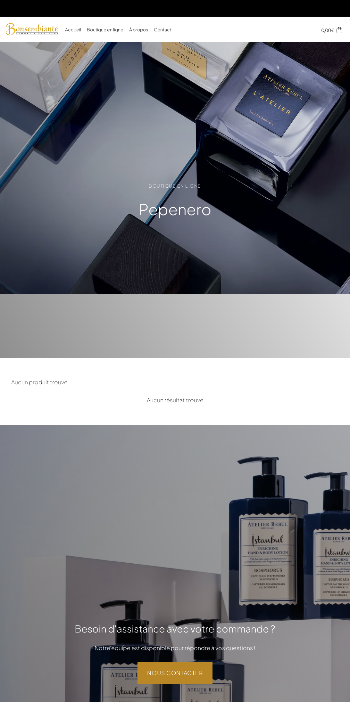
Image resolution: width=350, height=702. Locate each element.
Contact (162, 29)
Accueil (73, 29)
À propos (138, 29)
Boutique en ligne (105, 29)
